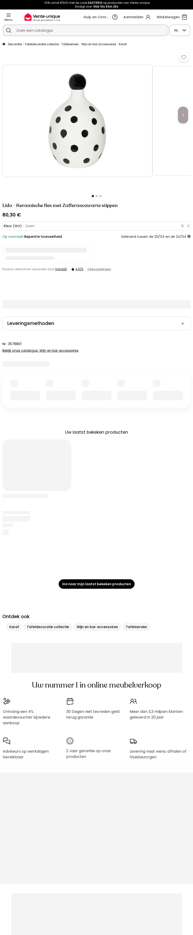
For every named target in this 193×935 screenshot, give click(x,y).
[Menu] (8, 15)
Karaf (123, 44)
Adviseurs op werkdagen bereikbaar (26, 754)
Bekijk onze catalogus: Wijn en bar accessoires (40, 350)
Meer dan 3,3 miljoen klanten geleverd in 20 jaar (156, 714)
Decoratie (15, 44)
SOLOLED (61, 269)
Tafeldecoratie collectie (42, 44)
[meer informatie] (189, 236)
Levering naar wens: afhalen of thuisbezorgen (158, 754)
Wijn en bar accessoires (98, 44)
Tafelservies (70, 44)
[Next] (183, 115)
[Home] (3, 44)
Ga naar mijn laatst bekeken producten (96, 584)
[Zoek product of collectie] (8, 30)
